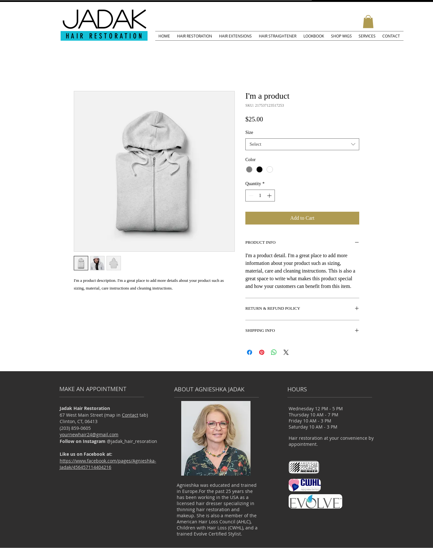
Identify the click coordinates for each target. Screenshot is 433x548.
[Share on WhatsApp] (274, 352)
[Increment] (270, 195)
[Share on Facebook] (249, 352)
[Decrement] (250, 195)
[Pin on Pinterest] (262, 352)
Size (249, 132)
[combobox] (302, 144)
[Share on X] (286, 352)
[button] (368, 21)
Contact (130, 415)
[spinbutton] (260, 195)
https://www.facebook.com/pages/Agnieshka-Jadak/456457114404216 (108, 464)
